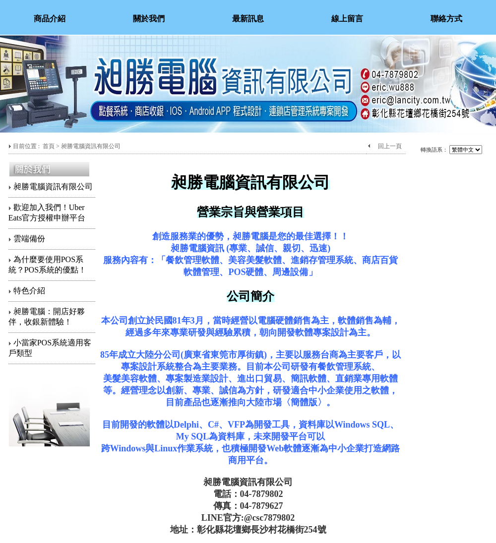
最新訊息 (248, 18)
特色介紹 (26, 290)
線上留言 (347, 18)
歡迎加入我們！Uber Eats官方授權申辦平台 (47, 212)
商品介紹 (49, 18)
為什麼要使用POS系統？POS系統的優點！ (47, 264)
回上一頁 (390, 146)
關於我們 (149, 18)
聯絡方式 (446, 18)
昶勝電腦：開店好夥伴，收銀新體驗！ (46, 316)
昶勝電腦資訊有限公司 (50, 186)
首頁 (49, 146)
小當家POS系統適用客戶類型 (49, 347)
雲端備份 (26, 238)
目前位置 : (27, 146)
